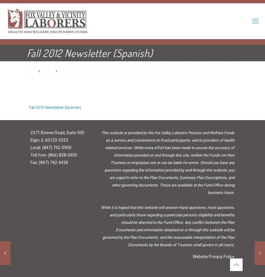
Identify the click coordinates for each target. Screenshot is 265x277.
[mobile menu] (255, 21)
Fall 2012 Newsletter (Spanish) (55, 107)
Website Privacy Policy (214, 256)
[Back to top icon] (236, 264)
